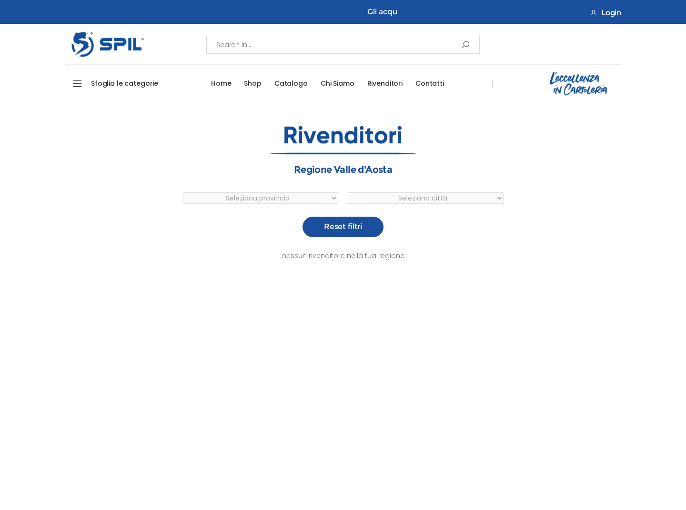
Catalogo (291, 83)
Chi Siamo (337, 83)
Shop (252, 83)
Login (605, 12)
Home (221, 83)
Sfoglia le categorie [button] (124, 83)
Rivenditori (385, 83)
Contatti (429, 83)
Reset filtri (343, 226)
